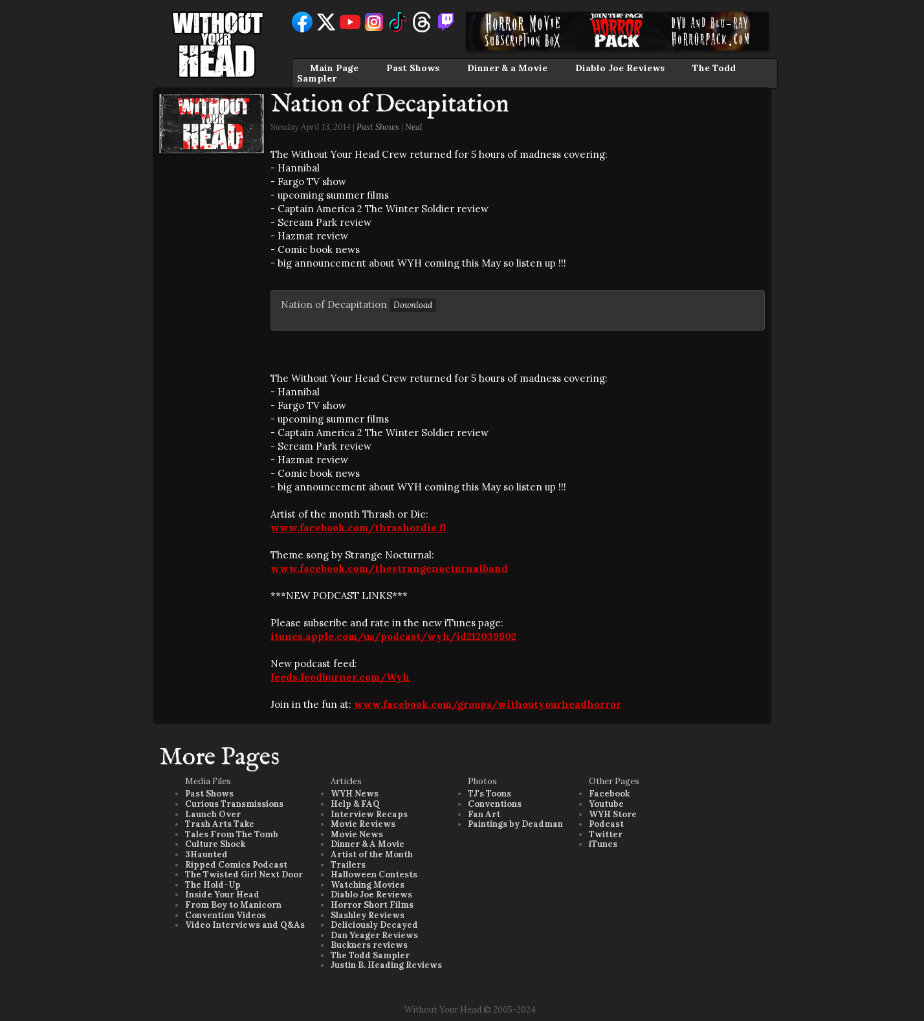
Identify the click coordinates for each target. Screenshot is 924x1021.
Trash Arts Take (219, 823)
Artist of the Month (372, 854)
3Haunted (206, 854)
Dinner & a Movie (507, 68)
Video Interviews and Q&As (245, 924)
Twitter (605, 834)
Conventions (495, 803)
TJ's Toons (489, 793)
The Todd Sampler (370, 955)
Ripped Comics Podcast (236, 864)
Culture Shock (215, 844)
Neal (414, 127)
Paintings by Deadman (515, 823)
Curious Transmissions (234, 803)
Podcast (606, 823)
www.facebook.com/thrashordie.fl (358, 527)
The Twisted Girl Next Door (244, 874)
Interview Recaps (369, 814)
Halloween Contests (374, 874)
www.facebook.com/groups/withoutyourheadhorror (487, 704)
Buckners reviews (369, 944)
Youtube (606, 803)
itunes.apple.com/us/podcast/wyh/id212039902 (393, 636)
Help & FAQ (355, 803)
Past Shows (412, 68)
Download (412, 305)
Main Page (334, 68)
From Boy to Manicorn (233, 904)
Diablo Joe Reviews (620, 68)
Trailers (348, 864)
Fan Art (484, 814)
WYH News (355, 793)
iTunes (603, 844)
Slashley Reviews (367, 915)
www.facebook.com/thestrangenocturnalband (389, 568)
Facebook (609, 793)
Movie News (357, 834)
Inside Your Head (222, 894)
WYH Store (613, 814)
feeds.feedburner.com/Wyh (340, 677)
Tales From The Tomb (231, 834)
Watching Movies (367, 884)
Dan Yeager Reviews (374, 935)
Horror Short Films (372, 904)
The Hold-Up (213, 884)
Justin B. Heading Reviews (386, 965)
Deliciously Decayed (374, 924)
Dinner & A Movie (367, 844)
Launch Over (213, 814)
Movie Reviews (363, 823)
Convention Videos (225, 915)
